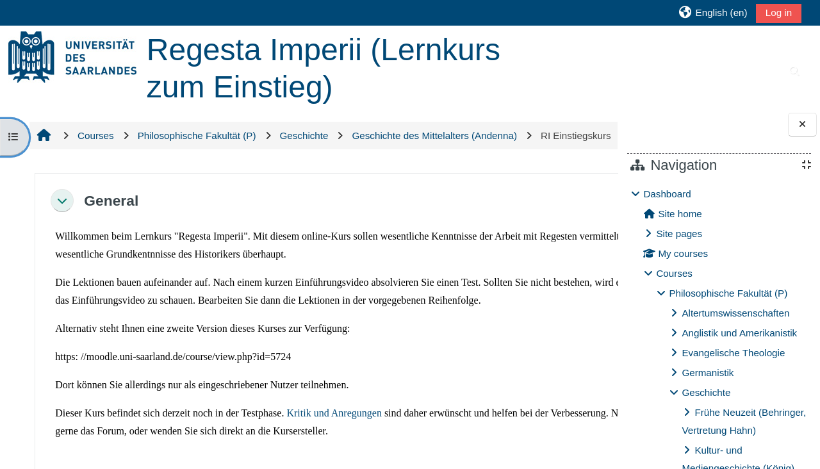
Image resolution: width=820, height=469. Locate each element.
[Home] (72, 56)
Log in (779, 12)
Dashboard (667, 193)
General (110, 228)
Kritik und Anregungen (333, 459)
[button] (713, 12)
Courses (674, 273)
